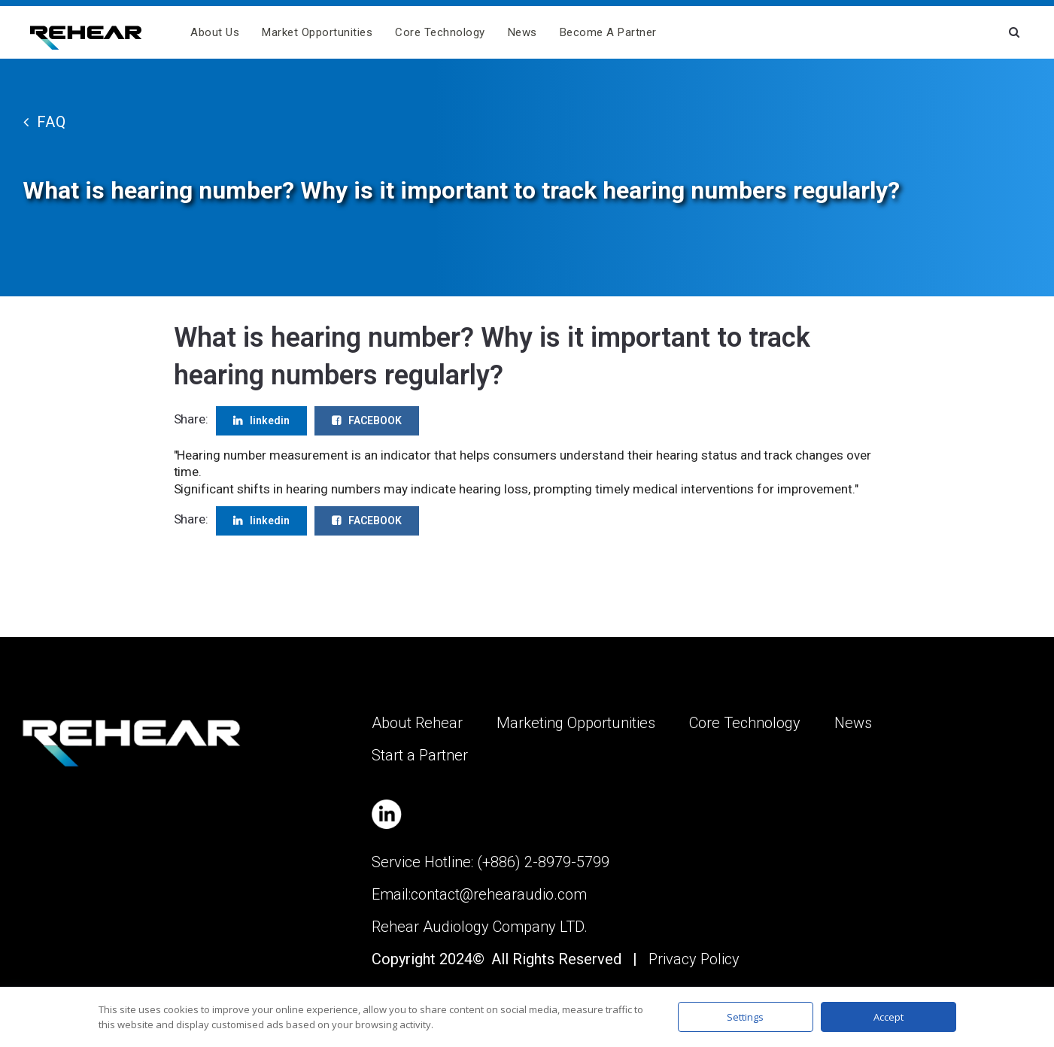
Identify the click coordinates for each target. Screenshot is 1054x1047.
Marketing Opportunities (576, 723)
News (522, 32)
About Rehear (417, 723)
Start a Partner (420, 755)
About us (214, 32)
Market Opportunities (317, 32)
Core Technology (440, 32)
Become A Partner (608, 32)
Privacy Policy (694, 959)
